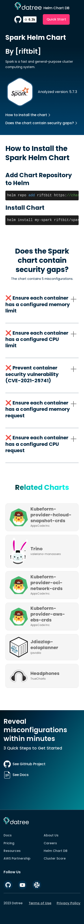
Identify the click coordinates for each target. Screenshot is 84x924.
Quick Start (56, 19)
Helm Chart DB (55, 851)
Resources (12, 851)
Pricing (9, 843)
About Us (51, 835)
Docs (8, 835)
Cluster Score (55, 858)
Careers (50, 843)
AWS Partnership (17, 858)
